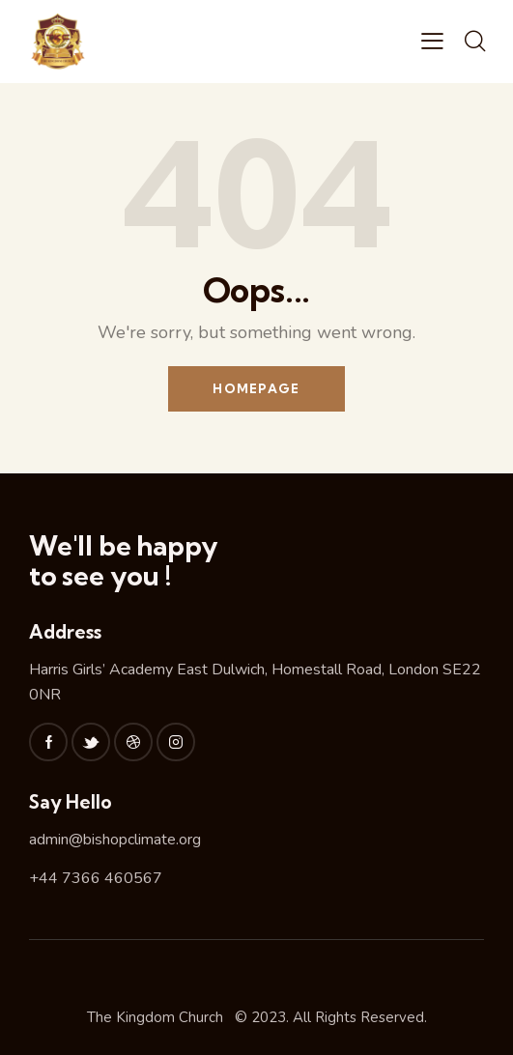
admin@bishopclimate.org (115, 839)
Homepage (256, 388)
